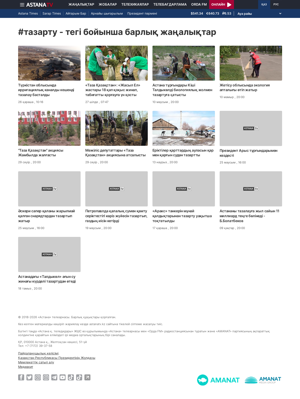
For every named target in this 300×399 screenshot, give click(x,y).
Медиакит (25, 367)
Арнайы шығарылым (107, 13)
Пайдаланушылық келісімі (38, 353)
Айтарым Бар (76, 13)
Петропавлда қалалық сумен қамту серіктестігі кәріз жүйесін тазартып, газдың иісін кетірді (116, 216)
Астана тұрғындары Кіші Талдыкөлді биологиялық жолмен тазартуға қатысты (182, 90)
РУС (276, 4)
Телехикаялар (135, 4)
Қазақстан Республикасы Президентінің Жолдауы (56, 358)
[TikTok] (71, 377)
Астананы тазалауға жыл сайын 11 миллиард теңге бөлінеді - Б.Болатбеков (250, 216)
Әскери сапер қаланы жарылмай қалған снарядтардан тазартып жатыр (46, 216)
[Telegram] (54, 377)
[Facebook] (21, 377)
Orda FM (199, 4)
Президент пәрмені (142, 13)
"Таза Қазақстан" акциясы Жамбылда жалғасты (40, 152)
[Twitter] (29, 377)
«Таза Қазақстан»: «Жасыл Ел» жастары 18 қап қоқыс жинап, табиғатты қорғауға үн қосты (113, 90)
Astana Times (28, 13)
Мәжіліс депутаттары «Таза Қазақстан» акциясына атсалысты (115, 152)
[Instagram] (37, 377)
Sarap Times (52, 13)
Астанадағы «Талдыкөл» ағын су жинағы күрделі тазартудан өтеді (47, 279)
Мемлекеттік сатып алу (36, 362)
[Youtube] (62, 377)
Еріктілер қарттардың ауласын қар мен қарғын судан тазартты (183, 152)
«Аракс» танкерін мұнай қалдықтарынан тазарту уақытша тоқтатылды (182, 216)
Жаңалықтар (81, 4)
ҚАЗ (264, 4)
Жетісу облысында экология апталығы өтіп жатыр (245, 87)
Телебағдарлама (170, 4)
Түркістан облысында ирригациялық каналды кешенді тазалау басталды (46, 90)
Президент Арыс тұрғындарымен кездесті (249, 153)
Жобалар (108, 4)
